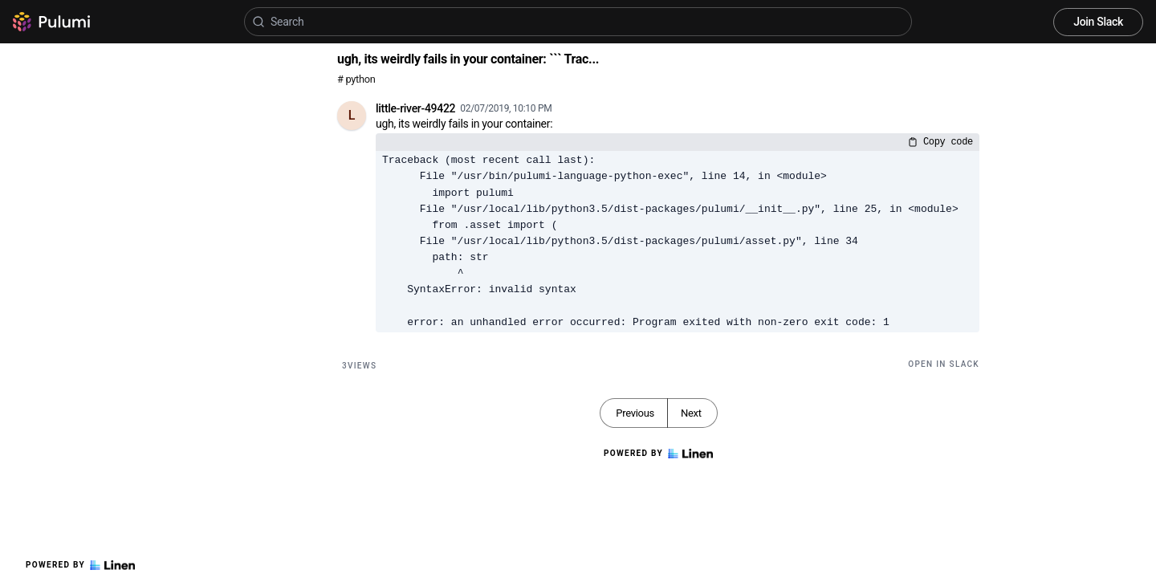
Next (691, 413)
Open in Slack (943, 364)
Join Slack (1098, 21)
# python (356, 79)
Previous (635, 413)
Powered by (80, 565)
